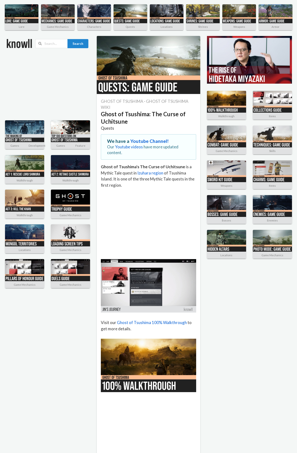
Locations (167, 26)
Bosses (226, 220)
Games (14, 145)
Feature (80, 145)
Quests (130, 26)
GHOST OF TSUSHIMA (122, 101)
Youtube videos (129, 146)
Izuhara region (150, 172)
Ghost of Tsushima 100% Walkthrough (152, 322)
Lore (21, 26)
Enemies (272, 220)
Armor (275, 26)
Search (78, 43)
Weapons (239, 26)
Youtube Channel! (149, 141)
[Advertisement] (39, 84)
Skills (272, 150)
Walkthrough (25, 180)
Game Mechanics (58, 26)
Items (272, 116)
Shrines (203, 26)
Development (37, 145)
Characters (94, 26)
